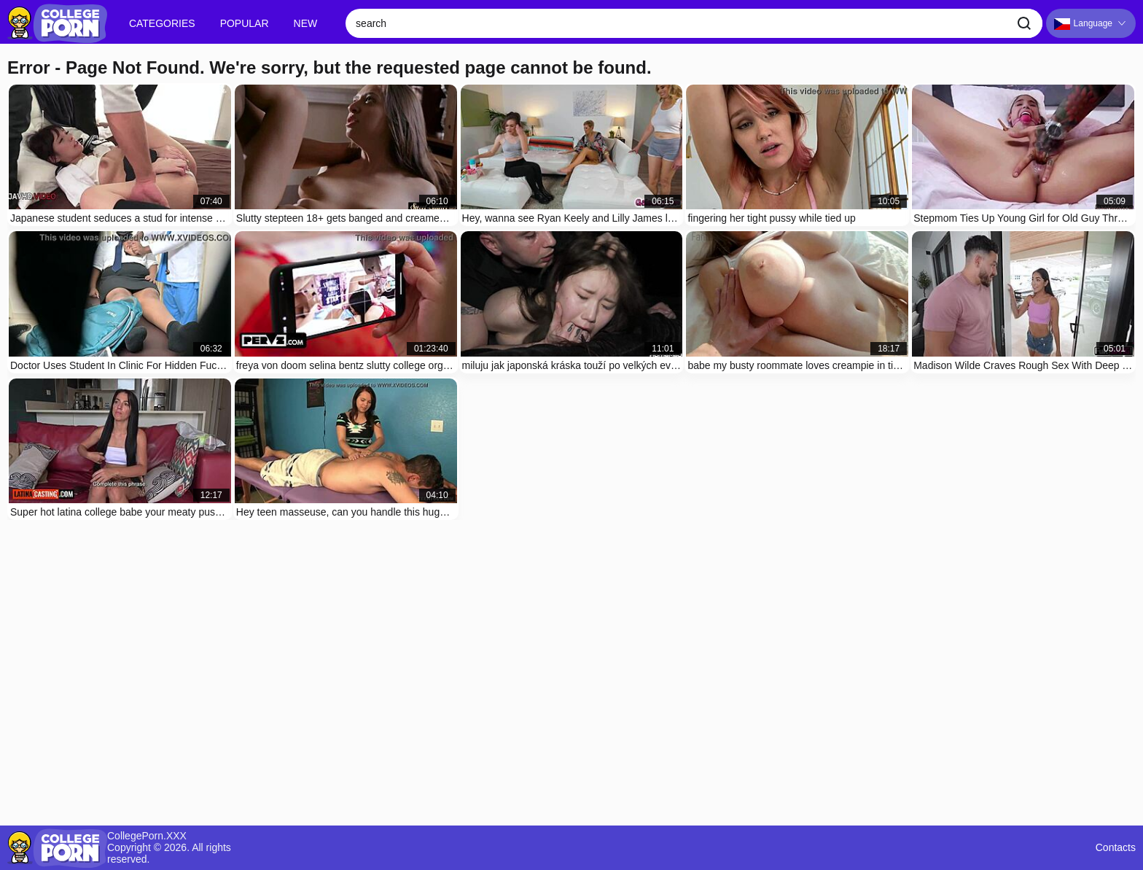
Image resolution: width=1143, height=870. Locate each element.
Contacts (1116, 847)
